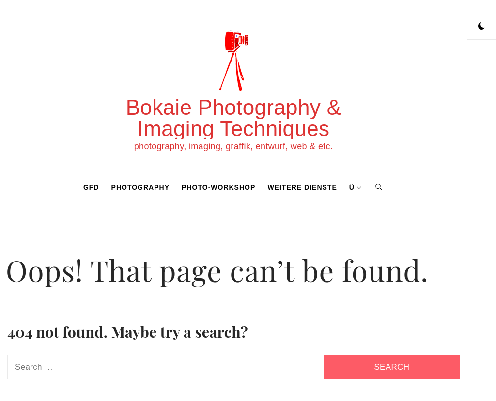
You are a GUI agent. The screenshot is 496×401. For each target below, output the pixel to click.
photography (140, 187)
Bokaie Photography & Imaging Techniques (233, 117)
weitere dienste (302, 187)
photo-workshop (218, 187)
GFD (91, 187)
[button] (481, 26)
